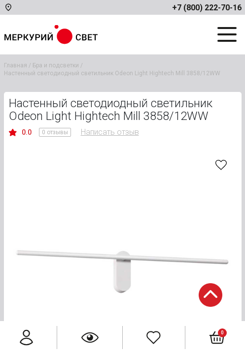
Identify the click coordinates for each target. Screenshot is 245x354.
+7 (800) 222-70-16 (207, 7)
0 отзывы (55, 132)
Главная (15, 65)
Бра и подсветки (56, 65)
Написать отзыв (110, 132)
